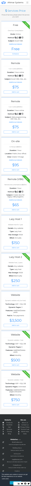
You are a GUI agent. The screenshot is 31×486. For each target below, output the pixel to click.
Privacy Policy (24, 427)
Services (9, 429)
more (19, 439)
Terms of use (25, 429)
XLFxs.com (17, 454)
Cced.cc (17, 471)
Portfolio (9, 425)
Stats (25, 434)
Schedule (15, 54)
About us (25, 422)
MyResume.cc (17, 448)
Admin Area (25, 431)
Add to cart (15, 92)
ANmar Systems (15, 2)
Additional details (15, 44)
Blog (9, 434)
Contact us (25, 425)
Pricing (9, 431)
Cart (9, 427)
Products (9, 422)
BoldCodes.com (17, 442)
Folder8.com (17, 465)
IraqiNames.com (17, 459)
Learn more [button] (5, 478)
